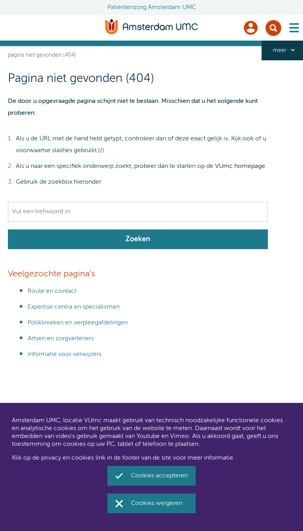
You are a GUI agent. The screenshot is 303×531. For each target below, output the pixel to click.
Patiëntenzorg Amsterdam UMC (151, 7)
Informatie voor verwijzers (64, 354)
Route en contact (52, 291)
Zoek (273, 28)
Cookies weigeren (156, 503)
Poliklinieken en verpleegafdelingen (78, 323)
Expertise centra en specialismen (74, 307)
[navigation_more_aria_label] (282, 50)
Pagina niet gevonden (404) (42, 55)
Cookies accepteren (159, 476)
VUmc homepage (240, 166)
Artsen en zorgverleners (61, 338)
